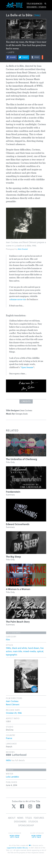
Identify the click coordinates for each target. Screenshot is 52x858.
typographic (11, 654)
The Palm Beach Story (18, 621)
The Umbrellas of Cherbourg (21, 459)
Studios (33, 821)
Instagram (30, 806)
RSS (38, 806)
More (42, 57)
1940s (8, 647)
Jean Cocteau (12, 701)
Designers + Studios (36, 7)
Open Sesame (27, 368)
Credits (26, 401)
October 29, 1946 (14, 712)
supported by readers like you (17, 848)
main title (17, 651)
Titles (28, 817)
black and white (19, 647)
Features (39, 817)
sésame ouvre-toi (17, 300)
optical (40, 651)
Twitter (14, 806)
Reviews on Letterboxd (16, 755)
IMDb (8, 760)
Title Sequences (34, 3)
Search (45, 3)
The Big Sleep (13, 556)
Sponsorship (26, 825)
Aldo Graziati (23, 249)
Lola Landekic (12, 776)
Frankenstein (13, 491)
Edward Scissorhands (17, 524)
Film (8, 639)
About (11, 817)
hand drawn (33, 647)
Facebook (22, 806)
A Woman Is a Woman (18, 589)
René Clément (12, 704)
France (9, 738)
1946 (37, 15)
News (20, 817)
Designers (20, 821)
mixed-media (29, 651)
